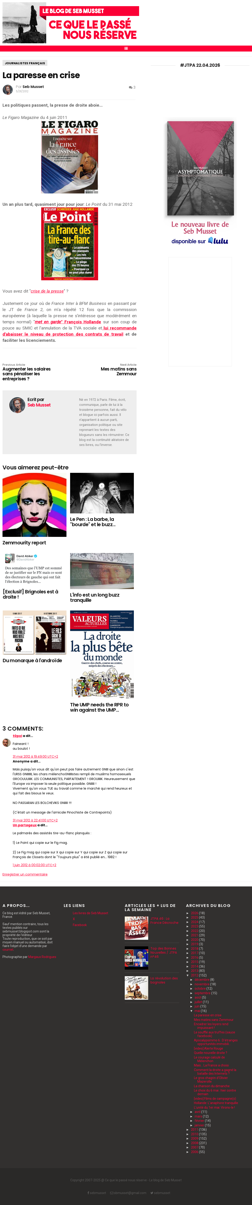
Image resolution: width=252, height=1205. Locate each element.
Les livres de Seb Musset (90, 913)
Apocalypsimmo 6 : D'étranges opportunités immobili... (216, 1042)
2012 (195, 975)
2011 (195, 1129)
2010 (195, 1134)
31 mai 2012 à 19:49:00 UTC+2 (35, 756)
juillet (199, 1002)
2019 (195, 944)
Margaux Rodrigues (42, 957)
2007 (195, 1147)
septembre (203, 993)
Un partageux (25, 825)
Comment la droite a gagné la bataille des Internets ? (215, 1071)
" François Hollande (68, 321)
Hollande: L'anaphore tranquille (216, 1103)
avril (198, 1112)
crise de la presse (47, 291)
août (198, 997)
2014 (195, 966)
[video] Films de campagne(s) (215, 1098)
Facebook (80, 925)
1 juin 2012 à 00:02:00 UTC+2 (34, 865)
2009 (195, 1138)
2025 (195, 917)
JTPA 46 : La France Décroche (164, 920)
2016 (195, 957)
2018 (195, 948)
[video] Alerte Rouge (208, 1048)
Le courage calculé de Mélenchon (209, 1059)
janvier (200, 1125)
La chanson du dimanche (212, 1086)
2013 (195, 971)
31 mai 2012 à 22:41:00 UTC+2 (35, 820)
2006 (195, 1152)
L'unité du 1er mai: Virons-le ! (214, 1107)
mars (199, 1116)
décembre (202, 979)
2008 (195, 1143)
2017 (195, 953)
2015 (195, 962)
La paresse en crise (207, 1015)
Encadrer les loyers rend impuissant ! (211, 1026)
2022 (195, 931)
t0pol (17, 736)
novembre (202, 984)
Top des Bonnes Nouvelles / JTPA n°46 (163, 952)
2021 (195, 935)
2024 (195, 922)
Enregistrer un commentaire (25, 874)
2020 (195, 940)
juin (197, 1006)
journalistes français (25, 63)
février (200, 1121)
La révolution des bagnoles (164, 980)
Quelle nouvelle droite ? (210, 1053)
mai (198, 1011)
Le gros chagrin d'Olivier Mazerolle (211, 1079)
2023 (195, 926)
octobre (200, 988)
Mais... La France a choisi (211, 1065)
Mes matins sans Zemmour (110, 370)
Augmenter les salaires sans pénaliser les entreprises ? (29, 372)
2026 (195, 913)
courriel (8, 949)
